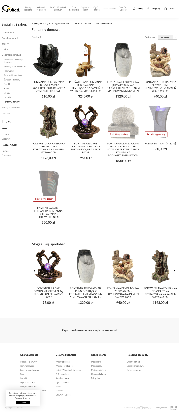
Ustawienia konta (98, 374)
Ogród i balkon (96, 8)
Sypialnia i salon (85, 8)
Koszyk (169, 9)
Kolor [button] (5, 128)
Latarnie (7, 97)
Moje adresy (96, 366)
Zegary (5, 43)
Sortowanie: (150, 37)
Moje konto (96, 362)
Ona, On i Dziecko (123, 8)
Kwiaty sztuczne (28, 8)
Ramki (6, 88)
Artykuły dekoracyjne (41, 23)
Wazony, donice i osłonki (14, 66)
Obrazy (7, 93)
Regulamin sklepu (27, 382)
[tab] (15, 128)
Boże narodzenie (74, 8)
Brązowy (6, 138)
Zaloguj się (95, 378)
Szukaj (138, 9)
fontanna (6, 155)
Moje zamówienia (98, 370)
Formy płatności (27, 366)
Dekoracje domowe (82, 23)
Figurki (7, 84)
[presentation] (35, 271)
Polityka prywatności (29, 386)
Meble (105, 8)
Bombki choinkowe (135, 366)
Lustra (5, 49)
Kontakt (23, 378)
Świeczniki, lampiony (13, 75)
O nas (22, 374)
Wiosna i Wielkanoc (41, 8)
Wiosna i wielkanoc (64, 366)
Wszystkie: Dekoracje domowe (13, 60)
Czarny (5, 134)
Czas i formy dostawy (29, 370)
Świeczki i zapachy (12, 79)
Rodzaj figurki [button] (9, 144)
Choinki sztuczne (134, 362)
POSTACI (5, 150)
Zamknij (22, 402)
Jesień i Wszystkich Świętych (58, 8)
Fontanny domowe (12, 102)
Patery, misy (9, 71)
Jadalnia (112, 8)
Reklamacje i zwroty (28, 362)
